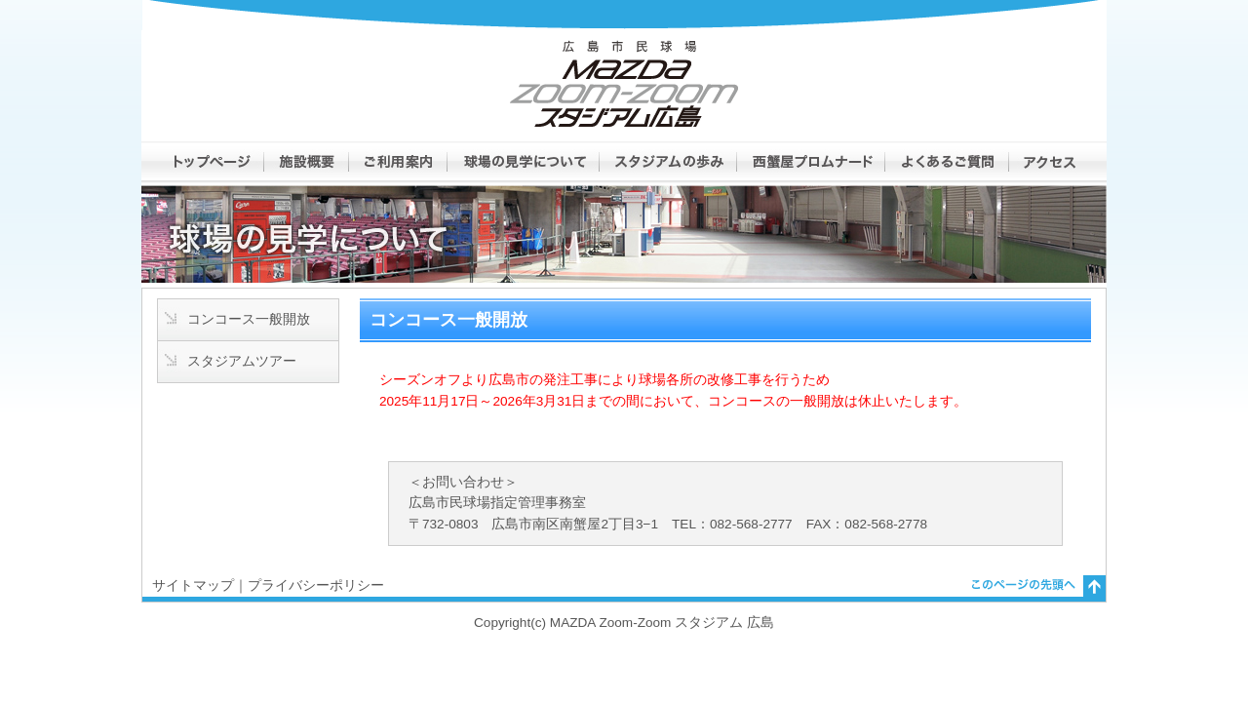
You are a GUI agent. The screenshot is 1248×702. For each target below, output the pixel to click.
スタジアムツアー (241, 361)
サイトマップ (193, 585)
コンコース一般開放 (248, 319)
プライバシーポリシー (316, 585)
